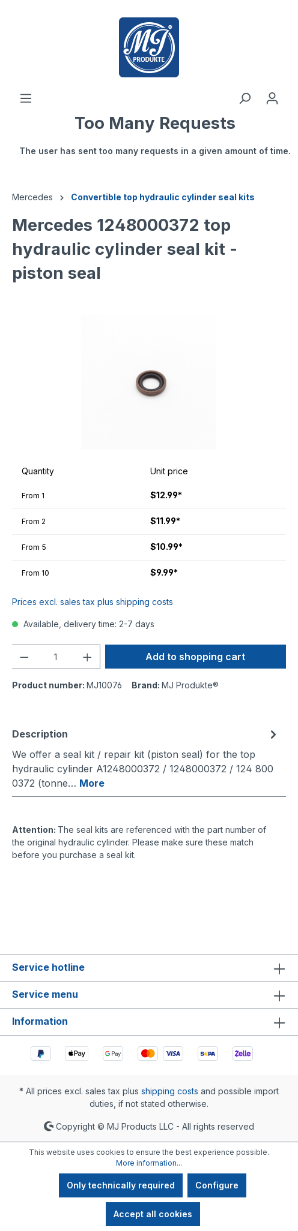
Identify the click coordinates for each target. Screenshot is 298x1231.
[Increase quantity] (87, 657)
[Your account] (272, 98)
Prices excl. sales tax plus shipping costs (92, 602)
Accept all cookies (153, 1214)
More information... (149, 1162)
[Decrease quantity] (24, 657)
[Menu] (26, 98)
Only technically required (121, 1185)
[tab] (146, 758)
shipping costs (169, 1091)
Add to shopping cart (195, 657)
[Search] (244, 98)
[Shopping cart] (155, 141)
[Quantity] (56, 657)
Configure (217, 1185)
